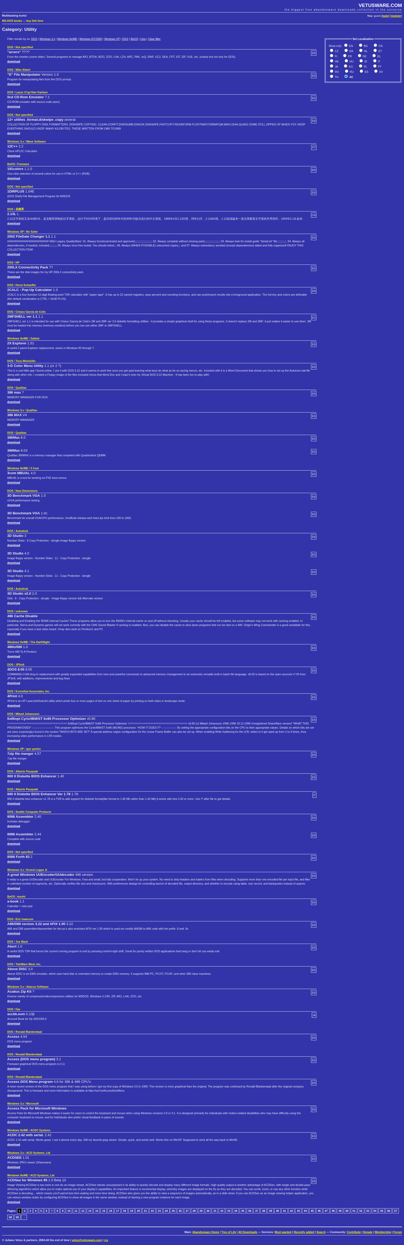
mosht (21, 896)
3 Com (34, 468)
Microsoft (32, 1103)
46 (319, 1210)
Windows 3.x (47, 38)
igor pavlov (33, 748)
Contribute (354, 1232)
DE (364, 56)
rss (106, 1240)
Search (321, 1232)
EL (379, 56)
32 (221, 1210)
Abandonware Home (205, 1232)
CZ (336, 51)
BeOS (134, 38)
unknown (22, 611)
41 (284, 1210)
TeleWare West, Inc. (28, 964)
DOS (34, 38)
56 (388, 1210)
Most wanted (283, 1232)
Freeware (23, 164)
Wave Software (36, 141)
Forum (397, 1232)
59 (17, 1217)
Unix (143, 38)
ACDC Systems (40, 1130)
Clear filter (154, 38)
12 (82, 1210)
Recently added (304, 1232)
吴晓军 (20, 209)
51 (354, 1210)
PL (365, 66)
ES (366, 71)
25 (173, 1210)
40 (277, 1210)
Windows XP (112, 38)
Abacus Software (37, 986)
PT (379, 66)
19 (131, 1210)
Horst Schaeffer (26, 285)
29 (201, 1210)
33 (228, 1210)
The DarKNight (40, 642)
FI (335, 56)
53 (368, 1210)
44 (305, 1210)
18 (124, 1210)
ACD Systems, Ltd (38, 1152)
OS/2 (125, 38)
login (385, 15)
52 (361, 1210)
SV (380, 71)
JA (336, 66)
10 (68, 1210)
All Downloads (247, 1232)
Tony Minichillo (26, 360)
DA (351, 51)
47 (326, 1210)
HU (351, 61)
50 (347, 1210)
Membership (383, 1232)
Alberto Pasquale (27, 771)
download (13, 61)
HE (336, 61)
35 (242, 1210)
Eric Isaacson (24, 919)
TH (336, 77)
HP (17, 262)
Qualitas (21, 387)
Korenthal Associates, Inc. (33, 691)
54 (375, 1210)
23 (159, 1210)
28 (194, 1210)
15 (103, 1210)
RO (336, 71)
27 (187, 1210)
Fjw (18, 1009)
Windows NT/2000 (90, 38)
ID (365, 61)
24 (166, 1210)
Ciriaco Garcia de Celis (31, 311)
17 (117, 1210)
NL (365, 51)
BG (365, 45)
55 (381, 1210)
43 (298, 1210)
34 (235, 1210)
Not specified (24, 47)
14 (96, 1210)
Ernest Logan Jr (36, 869)
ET (380, 51)
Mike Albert (23, 69)
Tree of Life (228, 1232)
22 (152, 1210)
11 (75, 1210)
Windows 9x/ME (67, 38)
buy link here (35, 20)
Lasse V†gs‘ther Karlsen (32, 92)
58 (10, 1217)
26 (180, 1210)
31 (214, 1210)
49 (340, 1210)
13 (89, 1210)
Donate (367, 1232)
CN (380, 45)
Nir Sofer (32, 231)
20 (138, 1210)
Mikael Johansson (27, 713)
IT (378, 61)
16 (110, 1210)
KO (350, 66)
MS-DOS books (12, 20)
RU (351, 71)
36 (249, 1210)
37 (256, 1210)
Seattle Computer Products (33, 811)
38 (263, 1210)
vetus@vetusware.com (87, 1240)
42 (291, 1210)
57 (395, 1210)
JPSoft (20, 664)
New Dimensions (27, 490)
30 (208, 1210)
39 (270, 1210)
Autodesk (22, 530)
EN (350, 45)
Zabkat (34, 338)
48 (333, 1210)
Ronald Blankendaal (29, 1031)
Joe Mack (22, 941)
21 (145, 1210)
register (396, 15)
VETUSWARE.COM (380, 5)
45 (312, 1210)
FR (349, 56)
